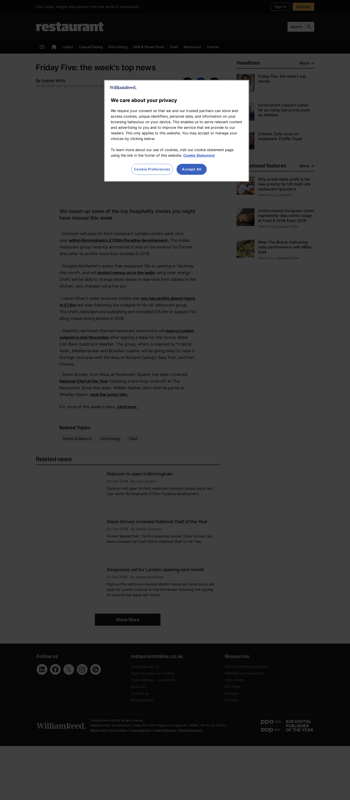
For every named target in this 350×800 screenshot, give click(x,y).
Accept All (191, 169)
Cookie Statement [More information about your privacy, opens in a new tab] (199, 155)
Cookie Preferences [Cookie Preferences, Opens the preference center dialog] (152, 169)
